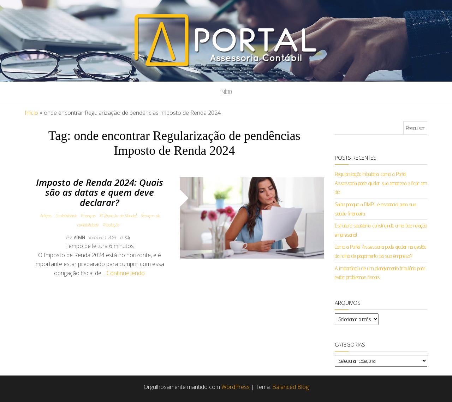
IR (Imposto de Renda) (118, 215)
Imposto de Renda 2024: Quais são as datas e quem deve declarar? (99, 192)
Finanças (88, 215)
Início (226, 92)
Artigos (45, 215)
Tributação (110, 224)
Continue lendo (126, 273)
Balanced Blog (290, 387)
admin (80, 237)
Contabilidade (66, 215)
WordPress (235, 387)
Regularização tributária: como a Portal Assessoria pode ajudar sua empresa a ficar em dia (381, 183)
